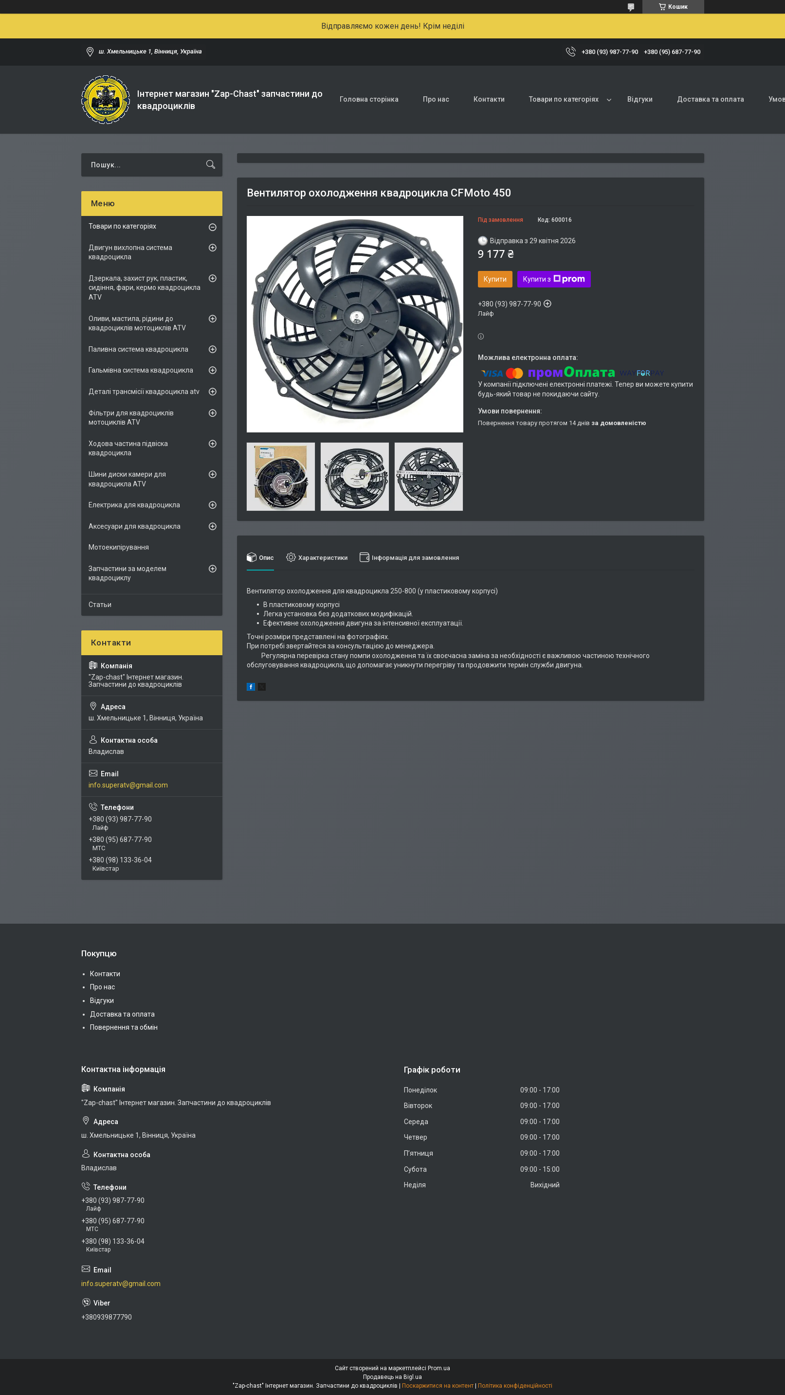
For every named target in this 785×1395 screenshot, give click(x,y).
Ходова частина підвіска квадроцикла (128, 448)
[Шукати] (210, 165)
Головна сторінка (369, 99)
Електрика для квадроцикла (134, 505)
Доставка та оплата (710, 99)
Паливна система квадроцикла (138, 349)
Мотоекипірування (119, 547)
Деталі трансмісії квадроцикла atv (144, 391)
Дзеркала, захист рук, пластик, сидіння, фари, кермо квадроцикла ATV (145, 287)
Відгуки (640, 99)
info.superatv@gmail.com (128, 785)
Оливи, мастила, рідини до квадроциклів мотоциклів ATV (137, 323)
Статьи (100, 604)
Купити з (554, 279)
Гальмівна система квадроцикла (141, 370)
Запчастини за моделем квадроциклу (127, 573)
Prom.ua (439, 1368)
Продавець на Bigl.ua (392, 1377)
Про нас (436, 99)
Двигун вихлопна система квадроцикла (130, 252)
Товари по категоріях (564, 99)
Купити (495, 279)
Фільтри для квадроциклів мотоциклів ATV (131, 418)
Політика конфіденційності (515, 1385)
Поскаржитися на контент (438, 1385)
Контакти (489, 99)
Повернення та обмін (124, 1027)
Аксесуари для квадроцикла (135, 526)
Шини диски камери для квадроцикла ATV (127, 479)
